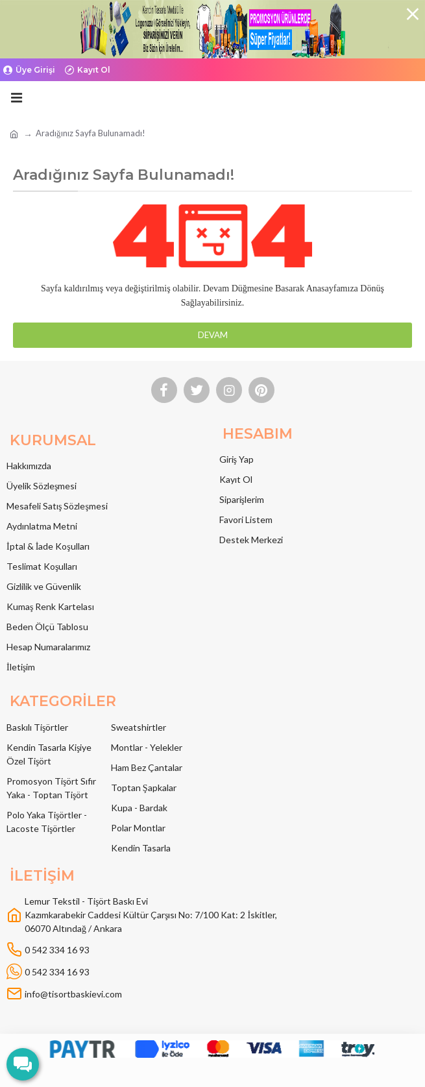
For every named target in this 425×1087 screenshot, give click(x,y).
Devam (213, 335)
